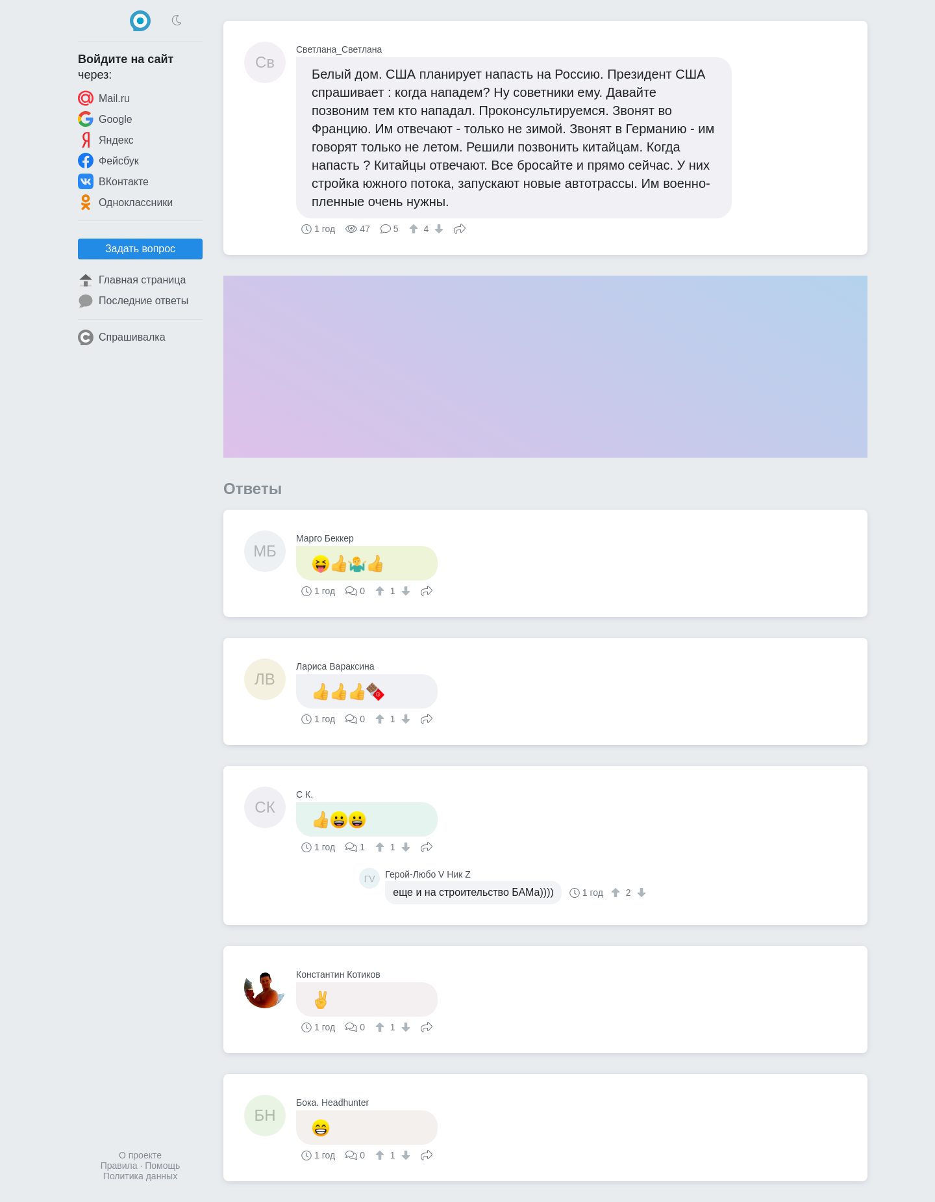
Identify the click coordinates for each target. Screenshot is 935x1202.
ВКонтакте (113, 181)
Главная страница (132, 280)
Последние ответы (133, 301)
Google (105, 119)
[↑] (415, 229)
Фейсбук (108, 160)
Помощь (162, 1165)
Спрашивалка (122, 337)
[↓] (437, 229)
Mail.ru (104, 98)
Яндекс (106, 140)
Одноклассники (125, 202)
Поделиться (460, 227)
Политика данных (140, 1176)
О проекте (140, 1155)
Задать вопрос (140, 248)
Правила (119, 1165)
